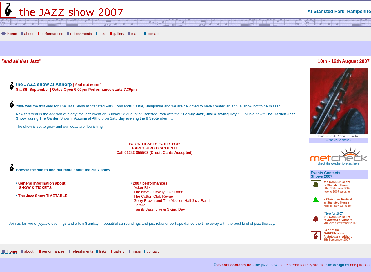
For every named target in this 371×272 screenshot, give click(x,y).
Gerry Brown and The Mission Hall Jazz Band (172, 200)
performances (50, 34)
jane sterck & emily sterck (301, 265)
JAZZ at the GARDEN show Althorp (338, 233)
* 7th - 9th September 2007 (340, 218)
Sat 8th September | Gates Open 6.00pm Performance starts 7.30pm (76, 89)
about (27, 34)
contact (151, 34)
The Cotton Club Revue (153, 196)
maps (134, 34)
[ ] (87, 85)
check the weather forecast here (339, 162)
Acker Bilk (142, 187)
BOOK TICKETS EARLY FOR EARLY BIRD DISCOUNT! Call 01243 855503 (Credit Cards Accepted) (155, 148)
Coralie (140, 205)
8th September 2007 (337, 239)
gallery (117, 34)
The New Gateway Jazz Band (158, 192)
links (101, 34)
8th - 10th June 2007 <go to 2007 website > (338, 186)
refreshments (79, 34)
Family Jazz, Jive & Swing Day (159, 209)
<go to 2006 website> (338, 202)
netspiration (360, 265)
